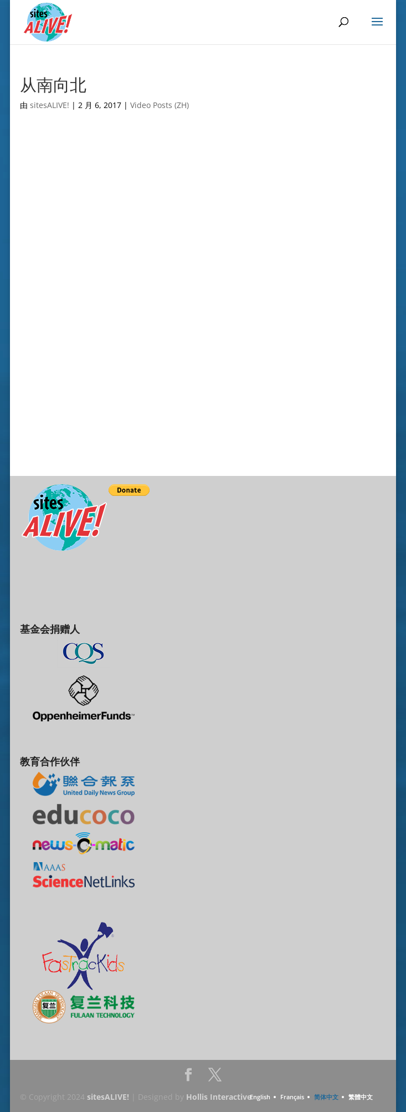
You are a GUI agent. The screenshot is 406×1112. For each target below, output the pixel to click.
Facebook (188, 1078)
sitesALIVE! (49, 105)
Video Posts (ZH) (159, 105)
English (260, 1097)
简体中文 (326, 1097)
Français (292, 1097)
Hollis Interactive (218, 1096)
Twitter (215, 1078)
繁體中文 (360, 1097)
